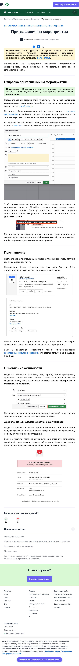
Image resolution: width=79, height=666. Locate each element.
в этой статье (43, 58)
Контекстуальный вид (14, 537)
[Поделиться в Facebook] (34, 46)
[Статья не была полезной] (18, 519)
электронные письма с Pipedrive (21, 353)
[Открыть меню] (5, 4)
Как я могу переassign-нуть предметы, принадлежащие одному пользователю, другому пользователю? (33, 557)
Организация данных (21, 19)
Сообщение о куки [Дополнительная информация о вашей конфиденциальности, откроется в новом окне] (52, 651)
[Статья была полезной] (6, 519)
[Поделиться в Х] (43, 46)
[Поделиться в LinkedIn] (38, 46)
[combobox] (50, 12)
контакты (18, 125)
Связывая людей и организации (18, 546)
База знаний (8, 19)
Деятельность (36, 19)
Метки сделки (10, 551)
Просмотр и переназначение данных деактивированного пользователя (37, 541)
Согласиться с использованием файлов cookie (39, 660)
